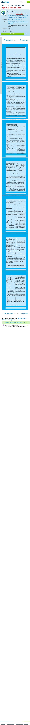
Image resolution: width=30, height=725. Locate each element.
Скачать (12, 33)
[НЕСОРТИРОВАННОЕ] (15, 19)
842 (27, 322)
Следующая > (24, 40)
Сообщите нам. (19, 14)
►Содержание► (1, 65)
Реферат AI (5, 8)
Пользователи (19, 5)
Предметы (9, 5)
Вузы (2, 5)
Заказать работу (15, 8)
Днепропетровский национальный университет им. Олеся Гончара (18, 16)
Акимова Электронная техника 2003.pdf (15, 322)
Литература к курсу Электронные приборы (18, 22)
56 (27, 325)
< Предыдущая (8, 40)
